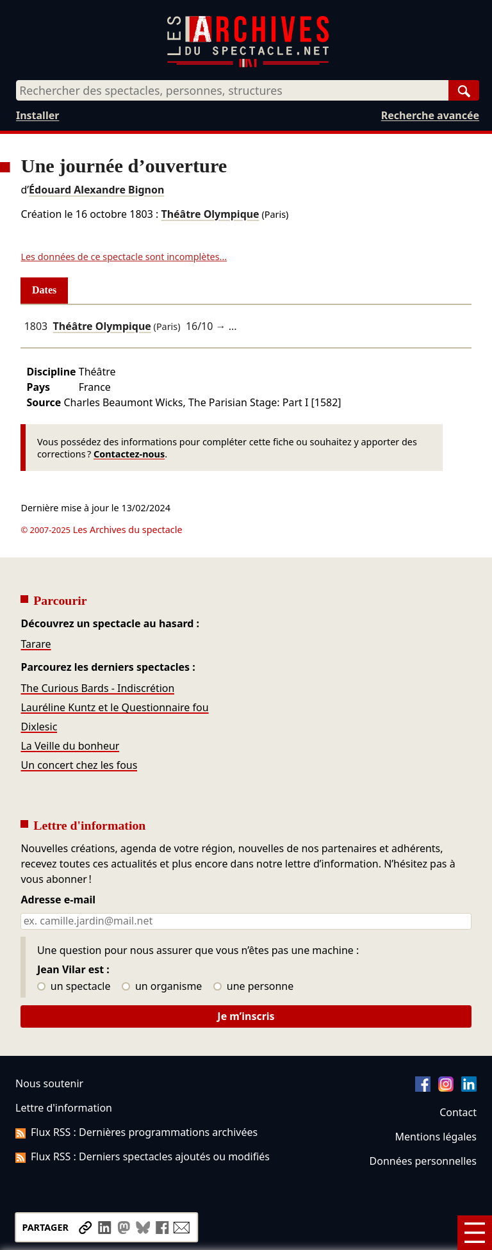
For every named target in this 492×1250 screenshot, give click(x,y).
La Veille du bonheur (69, 746)
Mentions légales (436, 1137)
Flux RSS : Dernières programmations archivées (136, 1132)
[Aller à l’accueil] (248, 64)
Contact (458, 1112)
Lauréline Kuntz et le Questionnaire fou (114, 707)
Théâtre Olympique (210, 214)
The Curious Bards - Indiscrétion (97, 688)
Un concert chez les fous (78, 765)
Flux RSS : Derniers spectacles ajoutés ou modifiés (142, 1156)
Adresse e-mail (57, 900)
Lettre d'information (63, 1108)
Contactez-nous (129, 454)
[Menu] (474, 1232)
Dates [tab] (44, 289)
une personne (253, 986)
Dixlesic (38, 727)
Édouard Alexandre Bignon (96, 190)
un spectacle (74, 986)
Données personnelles (423, 1161)
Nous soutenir (49, 1083)
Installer (37, 115)
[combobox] (232, 90)
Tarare (35, 644)
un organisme (162, 986)
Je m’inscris (245, 1016)
